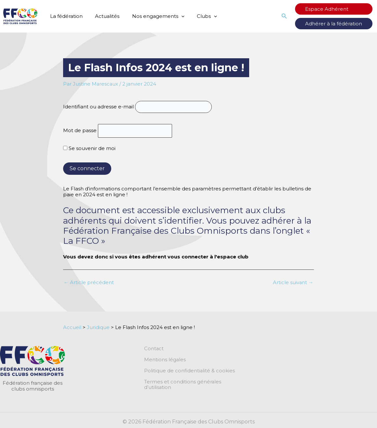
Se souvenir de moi (89, 148)
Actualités (103, 16)
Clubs (197, 16)
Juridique (98, 327)
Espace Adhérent (332, 9)
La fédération (65, 16)
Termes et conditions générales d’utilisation (183, 385)
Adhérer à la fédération (339, 24)
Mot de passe (80, 131)
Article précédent (89, 282)
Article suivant (293, 282)
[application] (174, 16)
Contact (154, 349)
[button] (295, 16)
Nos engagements (151, 16)
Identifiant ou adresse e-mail (98, 107)
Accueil (72, 327)
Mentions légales (165, 360)
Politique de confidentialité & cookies (189, 371)
